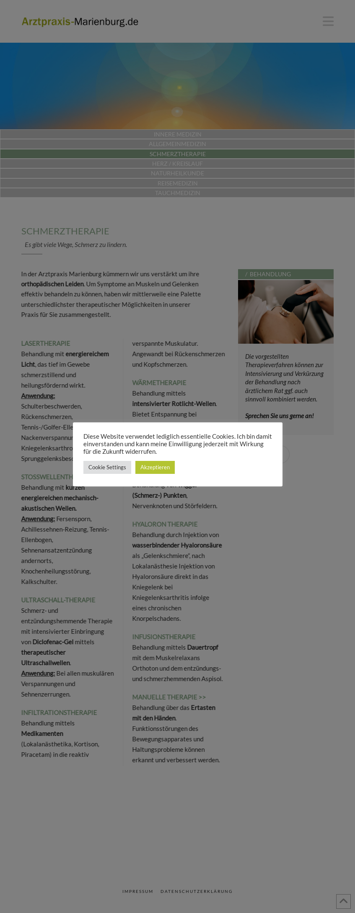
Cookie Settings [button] (107, 467)
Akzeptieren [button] (155, 467)
